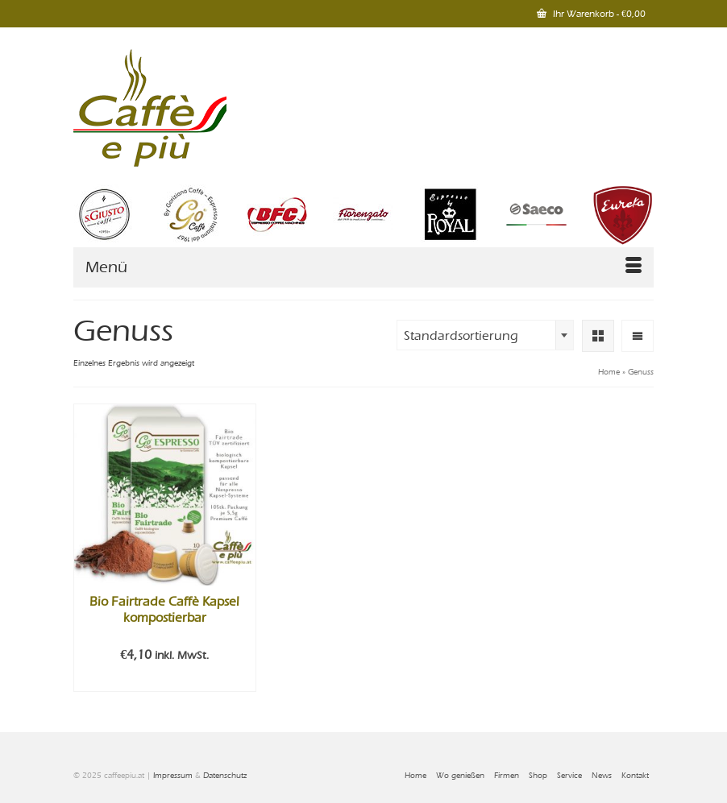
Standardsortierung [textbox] (461, 336)
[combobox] (485, 335)
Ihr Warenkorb (591, 13)
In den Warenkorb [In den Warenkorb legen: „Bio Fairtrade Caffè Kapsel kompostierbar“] (164, 680)
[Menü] (363, 267)
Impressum (173, 775)
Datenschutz (225, 775)
